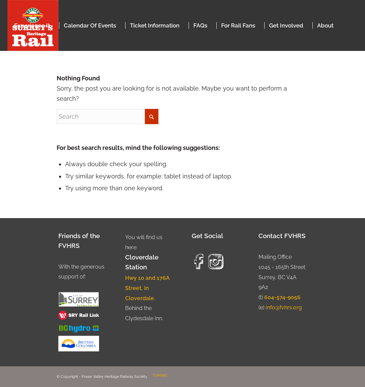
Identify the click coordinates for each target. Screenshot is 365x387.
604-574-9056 (282, 297)
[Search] (107, 116)
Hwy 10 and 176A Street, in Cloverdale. (147, 288)
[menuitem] (32, 25)
